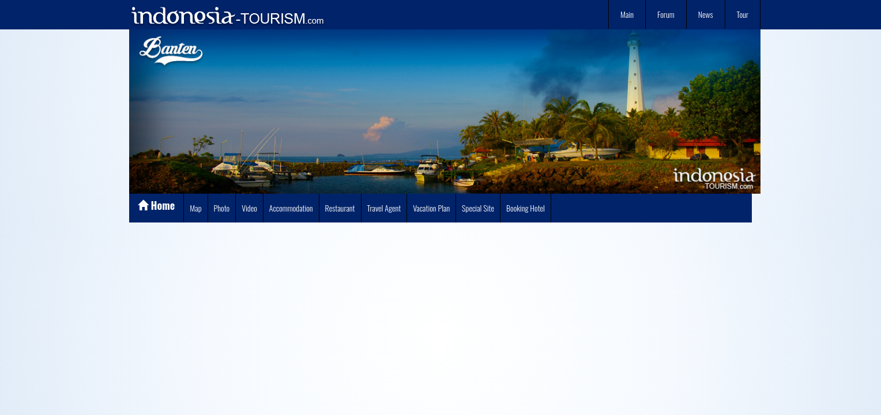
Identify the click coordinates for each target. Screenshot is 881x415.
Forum (666, 14)
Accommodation (291, 208)
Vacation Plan (431, 208)
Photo (222, 208)
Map (195, 208)
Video (249, 208)
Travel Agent (384, 208)
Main (627, 14)
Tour (742, 14)
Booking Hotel (525, 208)
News (705, 14)
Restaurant (340, 208)
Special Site (478, 208)
